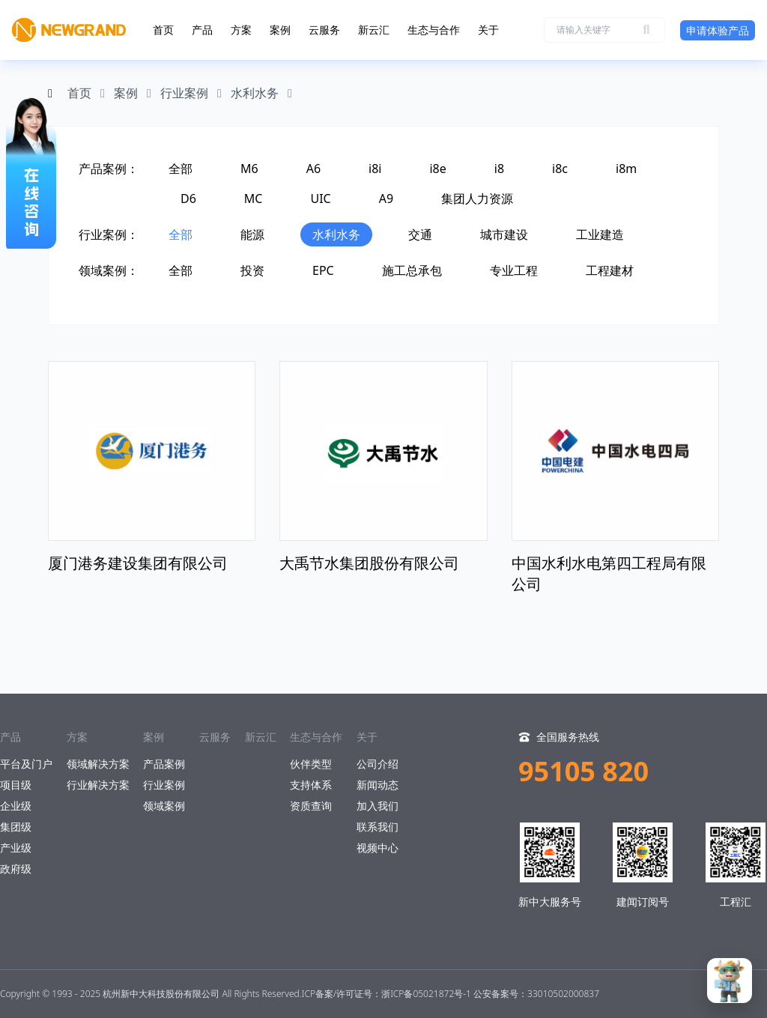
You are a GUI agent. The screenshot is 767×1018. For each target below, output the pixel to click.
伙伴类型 (311, 764)
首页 (163, 29)
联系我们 (377, 826)
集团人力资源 (477, 198)
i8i (375, 168)
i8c (560, 168)
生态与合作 (433, 29)
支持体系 (311, 785)
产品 (202, 29)
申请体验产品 (717, 30)
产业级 (15, 847)
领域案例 (164, 806)
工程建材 (610, 270)
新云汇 (373, 29)
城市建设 (504, 234)
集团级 (15, 826)
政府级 (15, 868)
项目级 (15, 785)
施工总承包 (412, 270)
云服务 (324, 29)
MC (253, 198)
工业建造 (600, 234)
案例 (280, 29)
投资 (252, 270)
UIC (320, 198)
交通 (420, 234)
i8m (626, 168)
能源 (252, 234)
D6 (188, 198)
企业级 (15, 806)
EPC (323, 270)
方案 (241, 29)
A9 (386, 198)
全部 (180, 168)
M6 (249, 168)
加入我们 (377, 806)
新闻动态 (377, 785)
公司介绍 (377, 764)
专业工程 (514, 270)
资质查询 (311, 806)
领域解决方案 (98, 764)
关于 (488, 29)
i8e (437, 168)
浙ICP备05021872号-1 (426, 993)
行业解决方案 (98, 785)
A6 (313, 168)
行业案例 (184, 93)
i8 (499, 168)
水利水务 (255, 93)
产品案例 (164, 764)
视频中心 (377, 847)
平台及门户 (26, 764)
